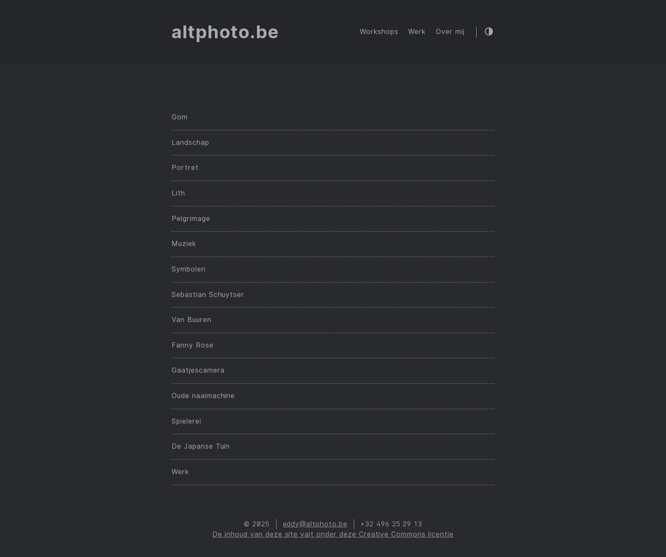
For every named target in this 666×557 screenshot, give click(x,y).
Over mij (450, 32)
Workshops (379, 32)
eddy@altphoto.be (315, 524)
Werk (417, 32)
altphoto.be (225, 31)
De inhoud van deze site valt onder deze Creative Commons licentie (332, 534)
